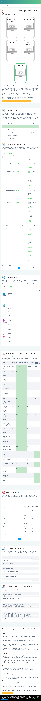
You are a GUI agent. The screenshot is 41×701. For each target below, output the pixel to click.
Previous (15, 267)
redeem (17, 257)
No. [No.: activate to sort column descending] (3, 160)
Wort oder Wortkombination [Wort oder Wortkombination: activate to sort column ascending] (9, 507)
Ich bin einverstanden (5, 699)
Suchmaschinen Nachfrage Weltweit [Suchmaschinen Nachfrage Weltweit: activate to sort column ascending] (27, 506)
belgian (17, 250)
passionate (18, 237)
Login (38, 1)
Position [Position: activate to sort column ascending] (24, 160)
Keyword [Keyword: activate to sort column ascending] (18, 160)
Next (37, 267)
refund (17, 190)
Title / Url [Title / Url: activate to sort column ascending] (29, 160)
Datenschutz (34, 698)
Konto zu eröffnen (20, 98)
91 (33, 538)
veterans (17, 163)
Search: (8, 156)
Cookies (7, 696)
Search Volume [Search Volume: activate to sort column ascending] (35, 160)
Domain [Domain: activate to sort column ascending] (8, 160)
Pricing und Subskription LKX (8, 692)
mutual (17, 225)
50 (33, 267)
